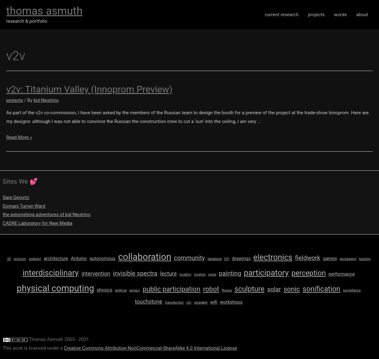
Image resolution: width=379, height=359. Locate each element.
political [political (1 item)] (121, 290)
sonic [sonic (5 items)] (292, 289)
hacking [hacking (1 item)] (365, 259)
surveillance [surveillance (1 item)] (352, 290)
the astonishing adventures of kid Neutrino (47, 214)
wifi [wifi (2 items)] (213, 302)
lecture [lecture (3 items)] (168, 274)
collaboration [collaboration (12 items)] (144, 257)
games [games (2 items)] (330, 258)
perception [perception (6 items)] (308, 273)
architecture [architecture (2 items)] (56, 258)
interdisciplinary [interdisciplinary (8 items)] (50, 272)
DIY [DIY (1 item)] (226, 259)
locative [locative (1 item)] (200, 274)
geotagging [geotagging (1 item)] (348, 259)
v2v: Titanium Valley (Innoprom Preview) (89, 89)
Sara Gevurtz (16, 197)
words (340, 14)
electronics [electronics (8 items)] (272, 257)
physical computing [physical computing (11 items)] (55, 288)
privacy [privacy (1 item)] (135, 290)
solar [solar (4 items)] (274, 289)
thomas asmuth (44, 11)
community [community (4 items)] (189, 258)
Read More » (19, 137)
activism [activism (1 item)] (20, 259)
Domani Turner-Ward (24, 206)
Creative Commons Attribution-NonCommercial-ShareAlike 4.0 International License (150, 348)
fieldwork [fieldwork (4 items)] (307, 258)
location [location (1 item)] (185, 274)
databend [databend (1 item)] (215, 259)
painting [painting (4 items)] (230, 273)
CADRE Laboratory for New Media (38, 223)
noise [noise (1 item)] (212, 274)
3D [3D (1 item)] (9, 259)
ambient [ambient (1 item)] (35, 259)
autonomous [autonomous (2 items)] (102, 258)
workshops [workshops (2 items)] (231, 302)
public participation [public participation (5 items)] (171, 289)
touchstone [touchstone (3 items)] (148, 302)
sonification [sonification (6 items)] (321, 289)
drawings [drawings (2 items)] (241, 258)
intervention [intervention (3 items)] (95, 274)
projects (316, 14)
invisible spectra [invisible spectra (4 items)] (135, 273)
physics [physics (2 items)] (104, 290)
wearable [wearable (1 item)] (200, 302)
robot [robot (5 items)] (211, 289)
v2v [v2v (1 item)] (188, 302)
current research (282, 14)
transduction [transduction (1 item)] (174, 302)
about (362, 14)
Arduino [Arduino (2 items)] (79, 258)
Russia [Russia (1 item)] (227, 290)
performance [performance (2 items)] (342, 274)
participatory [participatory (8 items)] (266, 272)
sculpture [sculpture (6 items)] (249, 289)
